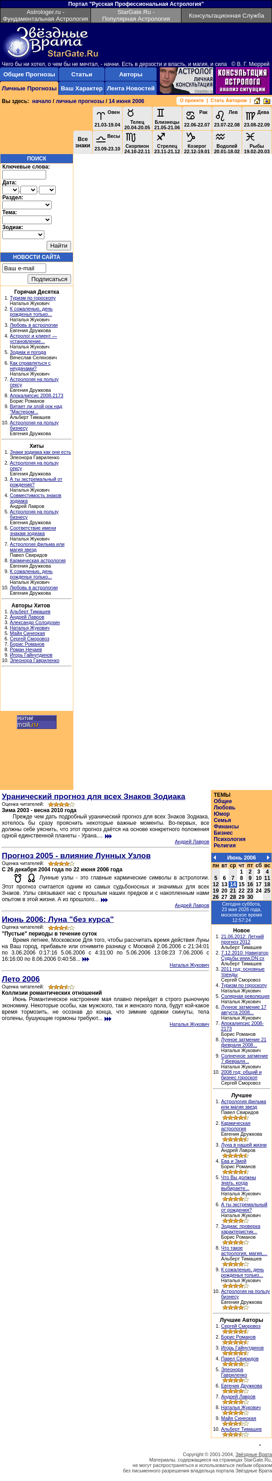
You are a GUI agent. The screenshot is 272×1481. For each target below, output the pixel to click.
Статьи (81, 74)
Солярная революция (245, 996)
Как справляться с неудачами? (30, 365)
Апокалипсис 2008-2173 (36, 395)
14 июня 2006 (126, 101)
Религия (225, 845)
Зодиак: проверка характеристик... (240, 1228)
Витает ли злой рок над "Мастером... (36, 409)
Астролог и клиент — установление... (33, 338)
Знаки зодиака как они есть (40, 452)
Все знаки (82, 142)
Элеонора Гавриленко (34, 660)
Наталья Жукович (30, 627)
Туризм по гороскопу (33, 298)
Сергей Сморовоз (29, 638)
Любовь (224, 807)
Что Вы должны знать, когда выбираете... (238, 1183)
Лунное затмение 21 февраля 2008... (243, 1042)
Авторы (131, 74)
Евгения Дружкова (241, 1385)
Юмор (222, 814)
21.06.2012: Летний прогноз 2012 (242, 939)
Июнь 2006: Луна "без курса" (58, 919)
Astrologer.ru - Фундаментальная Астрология (45, 15)
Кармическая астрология (38, 560)
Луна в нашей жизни (244, 1144)
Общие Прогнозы (29, 74)
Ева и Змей (233, 1161)
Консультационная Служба (226, 15)
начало (41, 101)
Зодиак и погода (28, 352)
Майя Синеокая (27, 633)
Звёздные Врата (253, 1454)
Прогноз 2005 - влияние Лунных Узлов (76, 855)
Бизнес (223, 833)
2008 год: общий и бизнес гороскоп (241, 1074)
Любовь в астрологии (34, 325)
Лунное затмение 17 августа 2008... (243, 1009)
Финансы (226, 826)
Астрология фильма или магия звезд (243, 1104)
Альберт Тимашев (30, 611)
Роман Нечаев (26, 649)
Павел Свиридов (239, 1358)
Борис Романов (27, 644)
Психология (229, 839)
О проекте (192, 100)
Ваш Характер (81, 88)
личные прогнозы (80, 101)
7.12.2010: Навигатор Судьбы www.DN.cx (244, 955)
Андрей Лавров (27, 617)
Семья (222, 820)
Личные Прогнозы (29, 88)
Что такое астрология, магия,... (244, 1250)
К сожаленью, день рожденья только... (31, 311)
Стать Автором (228, 100)
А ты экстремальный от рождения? (244, 1207)
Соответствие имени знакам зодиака (33, 530)
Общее (223, 801)
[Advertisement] (37, 690)
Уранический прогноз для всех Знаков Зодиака (93, 796)
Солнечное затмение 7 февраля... (244, 1058)
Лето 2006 (21, 978)
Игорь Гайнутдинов (31, 655)
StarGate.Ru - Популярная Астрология (136, 15)
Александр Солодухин (35, 622)
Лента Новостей (131, 88)
